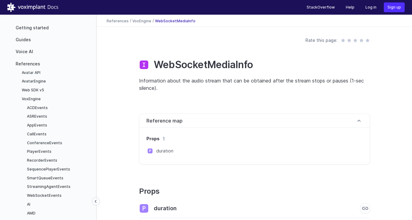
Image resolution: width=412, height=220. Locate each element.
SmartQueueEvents (44, 178)
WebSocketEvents (44, 195)
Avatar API (30, 72)
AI (28, 204)
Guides (23, 39)
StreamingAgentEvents (48, 186)
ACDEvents (37, 107)
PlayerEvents (38, 151)
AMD (31, 213)
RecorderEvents (41, 160)
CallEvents (36, 134)
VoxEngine (31, 99)
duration (164, 150)
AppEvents (36, 125)
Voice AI (24, 51)
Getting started (32, 27)
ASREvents (36, 116)
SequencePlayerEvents (48, 169)
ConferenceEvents (44, 143)
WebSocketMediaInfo (175, 20)
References (28, 63)
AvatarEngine (33, 81)
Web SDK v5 (32, 90)
